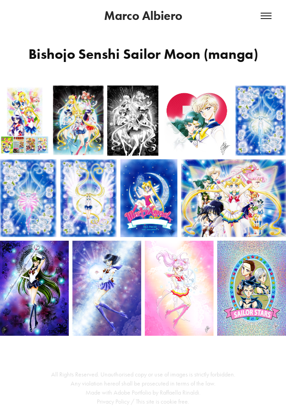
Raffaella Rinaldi (179, 392)
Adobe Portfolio (132, 392)
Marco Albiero (143, 15)
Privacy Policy (113, 401)
